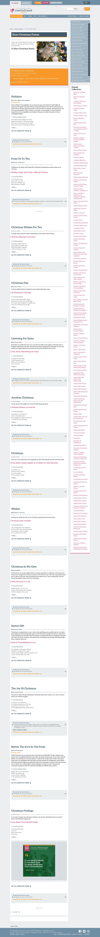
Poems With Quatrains (80, 516)
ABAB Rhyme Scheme (80, 500)
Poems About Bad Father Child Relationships (79, 379)
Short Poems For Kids (80, 258)
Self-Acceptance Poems (80, 205)
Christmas (17, 453)
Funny (32, 78)
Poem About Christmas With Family (24, 822)
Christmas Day (19, 282)
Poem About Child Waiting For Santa (24, 352)
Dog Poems (77, 438)
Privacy (22, 934)
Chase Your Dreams (79, 432)
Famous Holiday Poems (19, 117)
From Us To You (20, 158)
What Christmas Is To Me (20, 581)
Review (45, 2)
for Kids (27, 78)
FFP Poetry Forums (56, 2)
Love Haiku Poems (79, 228)
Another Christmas (22, 397)
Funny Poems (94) (77, 40)
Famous (15, 78)
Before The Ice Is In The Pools (28, 746)
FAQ (25, 16)
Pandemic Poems (79, 157)
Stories (30, 16)
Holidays (16, 96)
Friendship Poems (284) (78, 37)
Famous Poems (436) (78, 34)
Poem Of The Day (72, 16)
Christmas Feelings (22, 810)
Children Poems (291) (78, 24)
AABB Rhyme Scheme (80, 503)
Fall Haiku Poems (79, 233)
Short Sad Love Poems (80, 150)
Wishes (15, 508)
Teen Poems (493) (77, 65)
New (35, 16)
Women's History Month (81, 163)
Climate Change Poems (80, 225)
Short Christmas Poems (80, 270)
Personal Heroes (78, 435)
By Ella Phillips (15, 570)
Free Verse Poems (79, 510)
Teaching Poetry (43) (77, 71)
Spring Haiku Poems (79, 231)
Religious (21, 78)
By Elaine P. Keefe (16, 629)
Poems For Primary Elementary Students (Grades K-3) (80, 463)
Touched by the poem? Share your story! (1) (27, 203)
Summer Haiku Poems (80, 236)
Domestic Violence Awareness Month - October (79, 139)
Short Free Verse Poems (81, 513)
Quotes (26, 3)
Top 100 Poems (42, 16)
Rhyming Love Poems (80, 445)
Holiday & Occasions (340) (79, 43)
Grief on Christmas (40, 78)
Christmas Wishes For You (26, 227)
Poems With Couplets (80, 521)
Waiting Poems (78, 414)
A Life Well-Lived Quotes (81, 222)
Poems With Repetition (80, 396)
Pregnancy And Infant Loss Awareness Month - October (80, 129)
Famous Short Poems (80, 383)
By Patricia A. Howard (17, 512)
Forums (80, 934)
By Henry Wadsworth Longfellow (20, 100)
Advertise (87, 934)
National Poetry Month (78, 80)
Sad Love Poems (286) (78, 56)
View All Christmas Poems (19, 82)
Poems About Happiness (81, 177)
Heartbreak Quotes (79, 430)
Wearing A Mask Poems (80, 495)
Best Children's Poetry (80, 370)
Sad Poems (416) (76, 59)
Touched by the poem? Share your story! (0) (27, 144)
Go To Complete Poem (20, 131)
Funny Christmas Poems (81, 338)
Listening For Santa (22, 338)
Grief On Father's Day (80, 113)
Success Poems (78, 220)
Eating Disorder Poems (80, 165)
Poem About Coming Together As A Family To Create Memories (34, 463)
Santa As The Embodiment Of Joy (23, 642)
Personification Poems (80, 524)
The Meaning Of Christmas (21, 292)
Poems (15, 3)
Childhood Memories (80, 160)
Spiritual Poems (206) (78, 62)
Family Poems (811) (77, 31)
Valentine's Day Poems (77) (80, 68)
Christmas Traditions (52, 78)
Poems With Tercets (79, 518)
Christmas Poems (18, 176)
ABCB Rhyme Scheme (80, 498)
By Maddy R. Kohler (17, 692)
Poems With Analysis (80, 386)
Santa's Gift (17, 625)
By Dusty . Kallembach (17, 162)
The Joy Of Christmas (23, 688)
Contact (12, 934)
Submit (38, 2)
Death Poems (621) (77, 28)
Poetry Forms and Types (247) (80, 74)
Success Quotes (78, 472)
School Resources (77, 77)
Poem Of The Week (84, 16)
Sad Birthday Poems (79, 317)
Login (87, 2)
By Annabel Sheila (16, 342)
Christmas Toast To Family (21, 521)
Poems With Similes (79, 349)
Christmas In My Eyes (24, 566)
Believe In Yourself (79, 213)
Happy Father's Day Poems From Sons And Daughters (80, 254)
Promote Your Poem (16, 16)
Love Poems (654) (77, 49)
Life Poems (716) (76, 46)
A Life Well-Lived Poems (81, 479)
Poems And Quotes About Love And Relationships (79, 400)
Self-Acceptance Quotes (81, 531)
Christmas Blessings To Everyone (23, 237)
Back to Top (14, 926)
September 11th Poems (80, 105)
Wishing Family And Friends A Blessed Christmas (29, 172)
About (17, 934)
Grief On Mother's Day (80, 115)
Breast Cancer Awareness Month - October (79, 145)
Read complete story (20, 730)
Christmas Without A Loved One (23, 407)
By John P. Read (16, 286)
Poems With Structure (80, 389)
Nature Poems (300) (77, 52)
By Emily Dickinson (17, 750)
